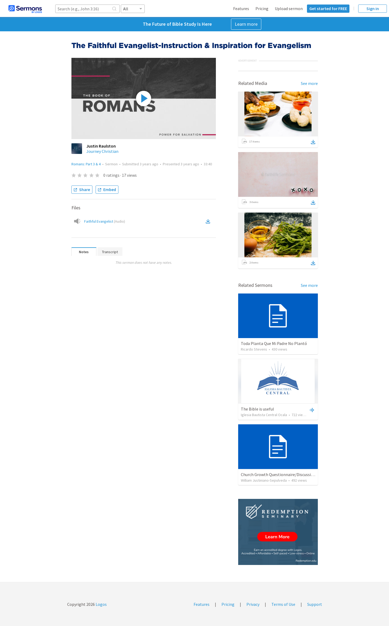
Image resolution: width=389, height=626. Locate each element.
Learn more (246, 24)
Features (241, 8)
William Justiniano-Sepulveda (264, 480)
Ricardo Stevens (254, 349)
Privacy (252, 604)
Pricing (261, 8)
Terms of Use (283, 604)
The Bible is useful (257, 409)
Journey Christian (102, 151)
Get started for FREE (328, 8)
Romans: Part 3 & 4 (86, 164)
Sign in (372, 8)
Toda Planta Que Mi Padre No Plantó (274, 343)
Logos (101, 604)
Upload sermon (289, 8)
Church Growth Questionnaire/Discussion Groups (285, 474)
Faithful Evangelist (104, 221)
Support (314, 604)
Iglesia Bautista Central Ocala (264, 414)
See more (309, 83)
